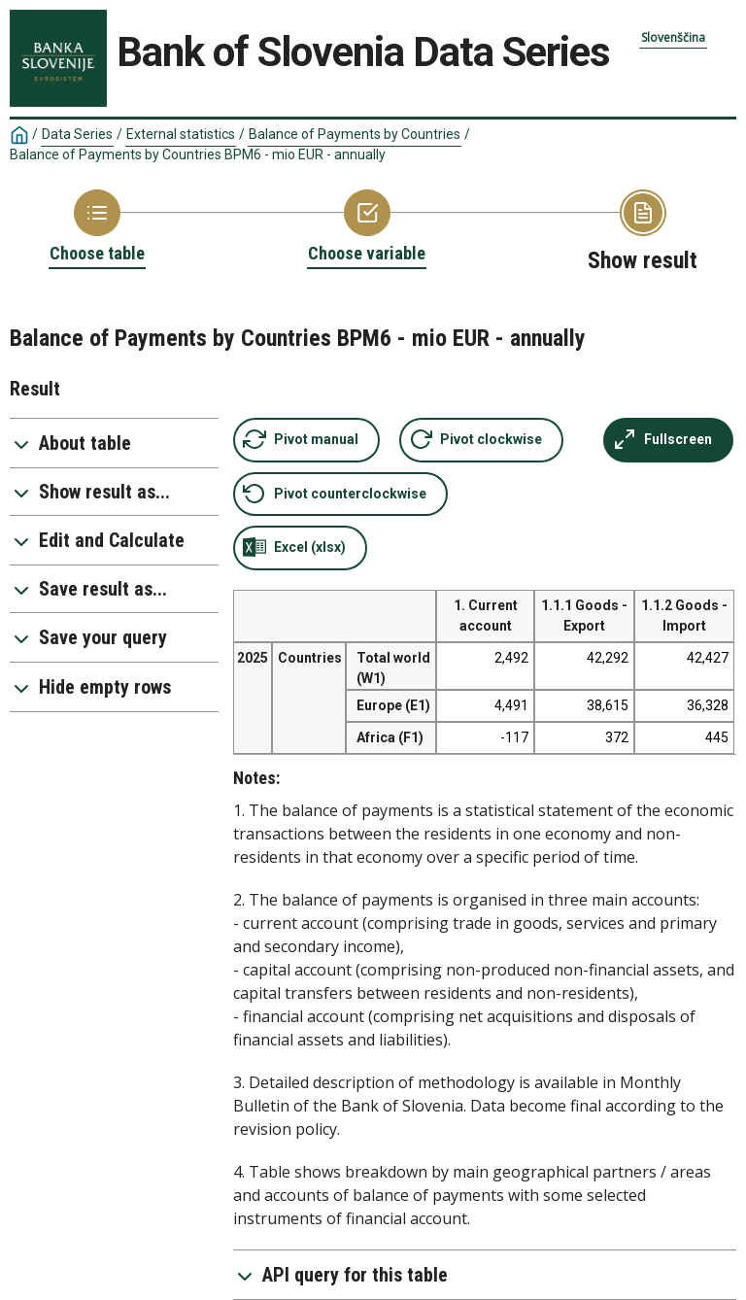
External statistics (180, 134)
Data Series (77, 134)
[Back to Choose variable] (366, 227)
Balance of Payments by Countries (354, 134)
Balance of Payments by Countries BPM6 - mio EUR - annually (198, 154)
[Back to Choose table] (97, 227)
